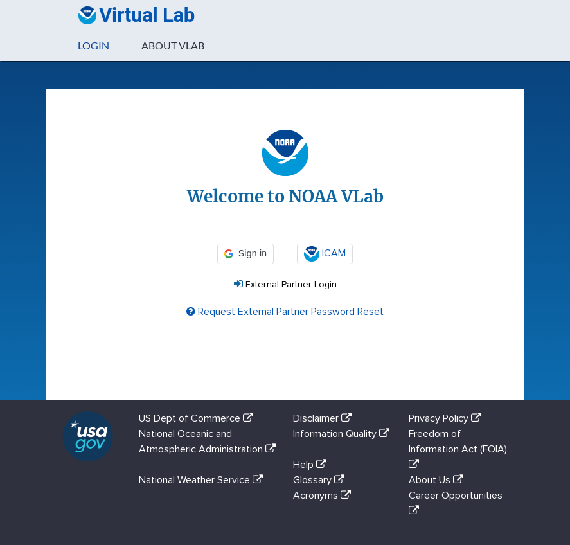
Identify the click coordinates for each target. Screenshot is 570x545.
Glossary (321, 480)
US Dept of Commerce (198, 418)
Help (312, 465)
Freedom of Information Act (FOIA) (458, 449)
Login (93, 45)
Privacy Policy (447, 418)
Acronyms (324, 495)
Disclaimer (325, 418)
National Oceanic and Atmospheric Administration (207, 449)
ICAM (325, 254)
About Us (438, 480)
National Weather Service (203, 480)
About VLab (172, 45)
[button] (245, 254)
